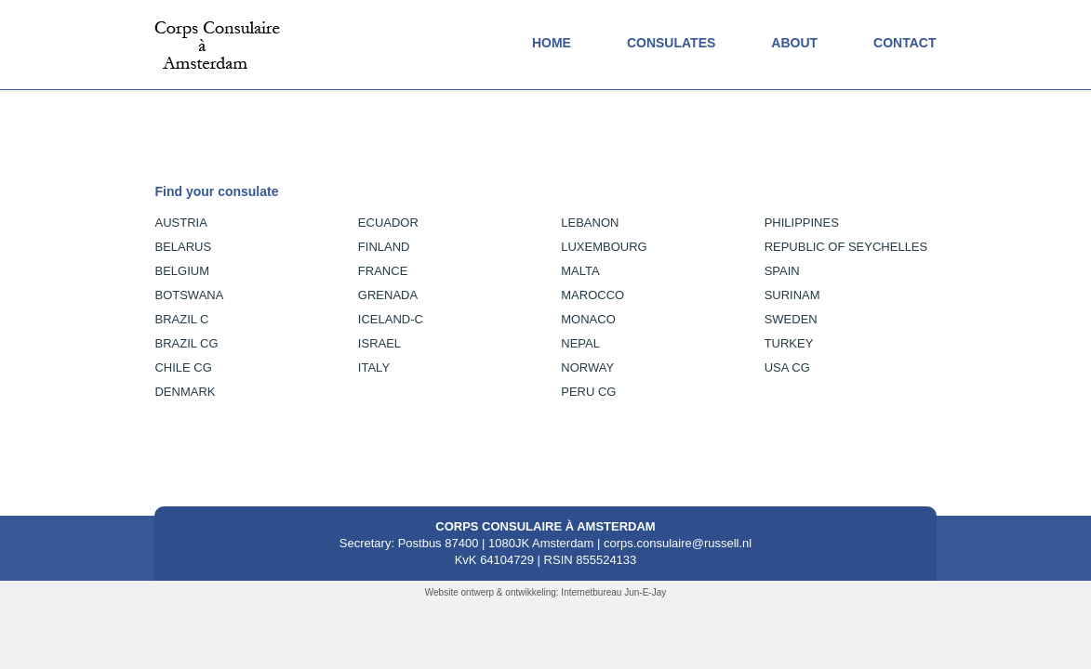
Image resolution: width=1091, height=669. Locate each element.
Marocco (592, 295)
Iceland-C (390, 319)
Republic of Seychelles (846, 247)
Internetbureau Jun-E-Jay (613, 592)
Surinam (792, 295)
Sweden (791, 319)
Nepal (580, 343)
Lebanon (590, 223)
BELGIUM (181, 271)
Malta (580, 271)
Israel (379, 343)
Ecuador (388, 223)
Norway (587, 367)
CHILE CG (182, 367)
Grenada (388, 295)
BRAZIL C (181, 319)
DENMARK (184, 392)
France (382, 271)
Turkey (789, 343)
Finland (384, 247)
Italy (374, 367)
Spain (782, 271)
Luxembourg (603, 247)
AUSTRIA (180, 223)
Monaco (588, 319)
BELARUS (182, 247)
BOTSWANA (188, 295)
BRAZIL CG (186, 343)
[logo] (217, 28)
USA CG (787, 367)
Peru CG (588, 392)
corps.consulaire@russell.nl (678, 543)
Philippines (802, 223)
